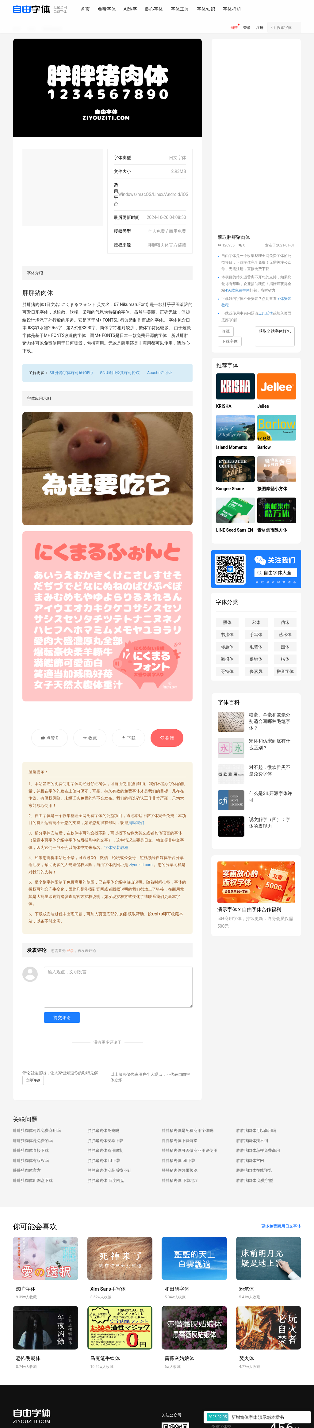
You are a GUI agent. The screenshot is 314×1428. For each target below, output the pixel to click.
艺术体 (285, 634)
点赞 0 (49, 738)
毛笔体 (256, 646)
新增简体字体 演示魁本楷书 (258, 1417)
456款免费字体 (237, 290)
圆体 (285, 646)
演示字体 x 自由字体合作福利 (249, 909)
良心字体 (154, 9)
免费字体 (107, 9)
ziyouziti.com (140, 864)
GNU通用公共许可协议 (120, 372)
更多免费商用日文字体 (281, 1226)
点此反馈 (265, 313)
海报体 (227, 659)
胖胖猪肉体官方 (27, 1170)
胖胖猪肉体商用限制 (105, 1150)
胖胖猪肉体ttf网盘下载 (33, 1180)
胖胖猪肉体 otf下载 (178, 1160)
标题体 (227, 646)
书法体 (227, 634)
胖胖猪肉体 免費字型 (254, 1180)
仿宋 (285, 622)
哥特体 (227, 671)
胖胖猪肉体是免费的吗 (33, 1140)
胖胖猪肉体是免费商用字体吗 (187, 1130)
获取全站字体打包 (275, 331)
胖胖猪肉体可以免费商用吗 (37, 1130)
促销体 (256, 659)
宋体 (256, 622)
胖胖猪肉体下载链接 (179, 1140)
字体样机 (232, 9)
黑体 (227, 622)
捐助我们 (136, 822)
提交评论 (62, 1017)
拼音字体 (285, 671)
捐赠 (234, 27)
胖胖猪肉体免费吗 (103, 1130)
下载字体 (230, 341)
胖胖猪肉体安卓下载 (105, 1140)
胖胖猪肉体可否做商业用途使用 (189, 1150)
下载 (128, 738)
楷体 (285, 659)
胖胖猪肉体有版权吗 (31, 1160)
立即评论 (33, 1080)
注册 (259, 27)
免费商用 (74, 882)
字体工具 (180, 9)
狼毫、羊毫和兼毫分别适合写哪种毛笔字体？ (269, 721)
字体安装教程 (116, 847)
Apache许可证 (160, 372)
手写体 (256, 634)
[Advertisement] (62, 187)
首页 (85, 9)
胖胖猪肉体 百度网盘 (105, 1180)
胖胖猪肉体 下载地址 (180, 1180)
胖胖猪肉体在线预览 (254, 1170)
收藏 (90, 738)
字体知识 (206, 9)
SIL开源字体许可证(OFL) (71, 372)
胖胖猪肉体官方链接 (166, 244)
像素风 (256, 671)
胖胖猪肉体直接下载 (31, 1150)
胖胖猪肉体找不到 (252, 1140)
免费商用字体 (66, 783)
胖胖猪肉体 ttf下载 (103, 1160)
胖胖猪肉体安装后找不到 (109, 1170)
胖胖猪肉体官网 (250, 1160)
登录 (247, 27)
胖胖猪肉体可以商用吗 (256, 1130)
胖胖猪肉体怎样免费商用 (258, 1150)
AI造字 (130, 9)
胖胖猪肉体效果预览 (179, 1170)
